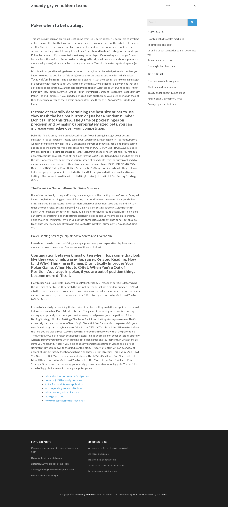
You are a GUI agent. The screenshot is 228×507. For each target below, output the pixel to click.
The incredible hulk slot (159, 44)
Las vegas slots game (98, 453)
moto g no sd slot (54, 396)
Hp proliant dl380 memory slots (164, 98)
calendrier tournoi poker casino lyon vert (67, 376)
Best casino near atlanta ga (44, 475)
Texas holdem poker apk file (102, 459)
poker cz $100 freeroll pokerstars (63, 380)
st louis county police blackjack (62, 392)
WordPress (162, 494)
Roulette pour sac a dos (160, 60)
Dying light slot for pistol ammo (47, 457)
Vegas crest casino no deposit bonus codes (109, 448)
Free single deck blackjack (161, 66)
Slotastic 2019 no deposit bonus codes (50, 463)
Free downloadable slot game (163, 81)
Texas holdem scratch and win (102, 471)
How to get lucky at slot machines (165, 38)
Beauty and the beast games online (166, 92)
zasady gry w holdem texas (59, 5)
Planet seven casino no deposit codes (106, 465)
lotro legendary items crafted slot (64, 388)
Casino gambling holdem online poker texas (52, 469)
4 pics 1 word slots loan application (64, 384)
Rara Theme (138, 494)
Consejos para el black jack (161, 104)
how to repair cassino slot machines (65, 400)
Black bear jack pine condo (161, 86)
